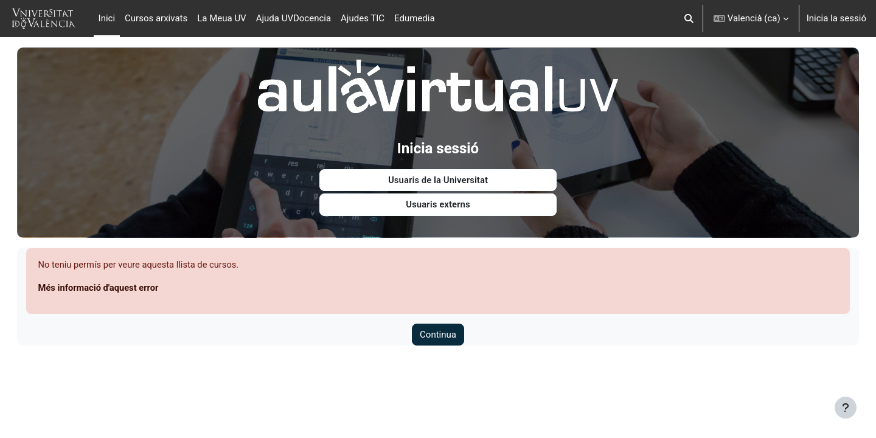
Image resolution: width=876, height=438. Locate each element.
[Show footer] (846, 408)
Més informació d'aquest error (116, 285)
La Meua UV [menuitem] (221, 18)
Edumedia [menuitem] (414, 18)
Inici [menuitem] (107, 18)
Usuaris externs (438, 202)
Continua (438, 332)
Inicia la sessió (836, 18)
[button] (689, 18)
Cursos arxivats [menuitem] (156, 18)
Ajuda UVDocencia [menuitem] (293, 18)
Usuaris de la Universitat (438, 177)
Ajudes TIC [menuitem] (362, 18)
